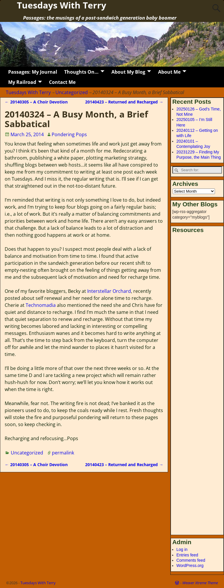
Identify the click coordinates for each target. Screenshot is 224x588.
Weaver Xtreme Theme (200, 582)
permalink (63, 452)
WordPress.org (190, 565)
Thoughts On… (81, 72)
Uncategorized (71, 92)
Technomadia (41, 305)
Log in (182, 549)
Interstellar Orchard (109, 291)
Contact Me (62, 82)
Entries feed (187, 555)
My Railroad (22, 82)
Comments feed (190, 560)
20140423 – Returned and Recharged (124, 102)
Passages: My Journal (32, 72)
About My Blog (128, 72)
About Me (169, 72)
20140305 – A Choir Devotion (36, 102)
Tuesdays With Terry (28, 92)
